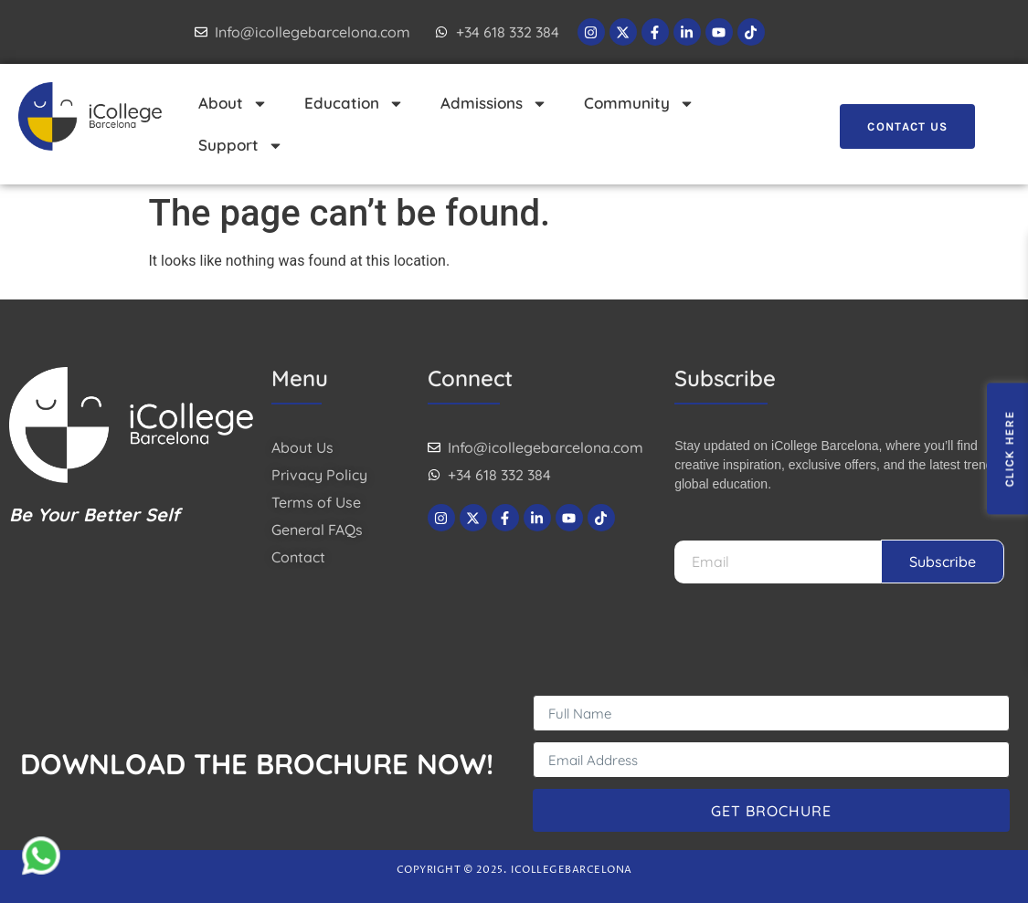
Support (240, 146)
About (233, 104)
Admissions (493, 104)
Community (639, 104)
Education (354, 104)
